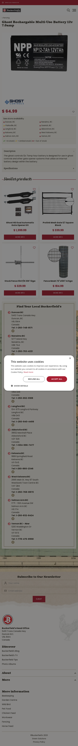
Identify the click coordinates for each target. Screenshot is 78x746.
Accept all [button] (56, 379)
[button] (19, 386)
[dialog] (39, 373)
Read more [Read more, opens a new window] (28, 372)
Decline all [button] (34, 379)
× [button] (70, 358)
